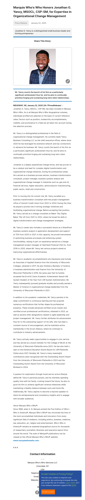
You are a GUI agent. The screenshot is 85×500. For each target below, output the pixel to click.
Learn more (70, 483)
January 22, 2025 (38, 23)
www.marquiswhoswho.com (26, 441)
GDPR (73, 485)
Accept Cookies (48, 492)
